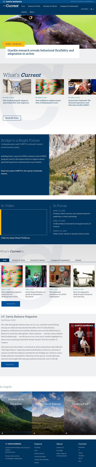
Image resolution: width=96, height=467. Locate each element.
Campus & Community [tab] (60, 260)
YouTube (81, 456)
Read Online (10, 365)
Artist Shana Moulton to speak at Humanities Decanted (35, 294)
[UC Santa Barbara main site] (12, 1)
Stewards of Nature (48, 404)
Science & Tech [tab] (18, 260)
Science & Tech (34, 6)
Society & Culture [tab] (38, 260)
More (32, 12)
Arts (23, 6)
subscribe (84, 9)
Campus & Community (69, 6)
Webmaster (18, 459)
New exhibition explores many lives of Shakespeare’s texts (11, 294)
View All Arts (10, 304)
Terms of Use (15, 456)
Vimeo (80, 453)
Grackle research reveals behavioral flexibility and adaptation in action (42, 52)
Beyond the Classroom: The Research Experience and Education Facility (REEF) (80, 102)
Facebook (81, 447)
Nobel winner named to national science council (71, 234)
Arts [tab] (5, 260)
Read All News (11, 118)
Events (24, 12)
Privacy (7, 456)
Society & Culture (50, 6)
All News (37, 448)
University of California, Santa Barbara (82, 1)
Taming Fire (80, 404)
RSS (79, 461)
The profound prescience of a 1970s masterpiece (57, 294)
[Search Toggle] (92, 9)
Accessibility (9, 459)
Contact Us (60, 448)
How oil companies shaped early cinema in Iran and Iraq (82, 294)
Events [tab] (79, 260)
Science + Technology (13, 44)
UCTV (80, 459)
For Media (59, 451)
